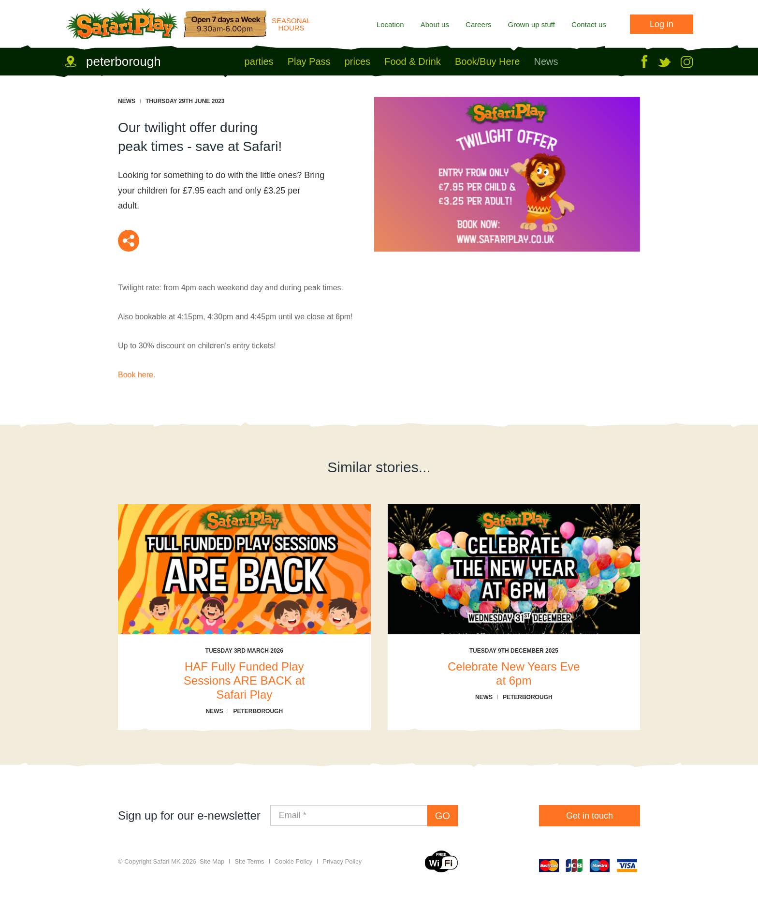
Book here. (136, 375)
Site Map (212, 861)
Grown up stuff (531, 24)
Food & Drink (412, 61)
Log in (661, 24)
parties (259, 61)
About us (435, 24)
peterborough (123, 61)
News (546, 61)
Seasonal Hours (291, 24)
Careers (478, 24)
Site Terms (249, 861)
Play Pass (309, 61)
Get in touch (589, 816)
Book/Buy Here (487, 61)
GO (442, 815)
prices (357, 61)
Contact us (588, 24)
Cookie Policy (294, 861)
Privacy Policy (342, 861)
